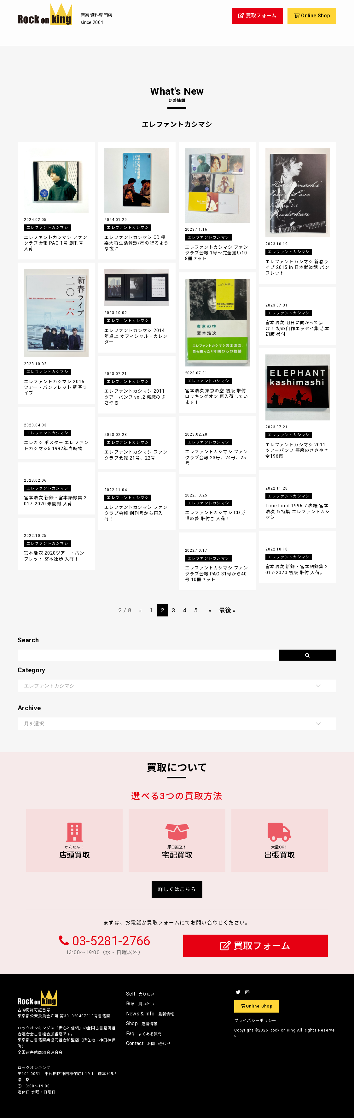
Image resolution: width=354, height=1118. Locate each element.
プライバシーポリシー (255, 1020)
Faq (144, 1034)
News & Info (150, 1014)
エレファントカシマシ (47, 227)
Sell (140, 994)
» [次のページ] (209, 610)
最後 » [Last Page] (227, 610)
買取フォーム (255, 945)
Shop (141, 1023)
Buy (140, 1004)
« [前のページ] (140, 610)
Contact (148, 1043)
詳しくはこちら (177, 889)
